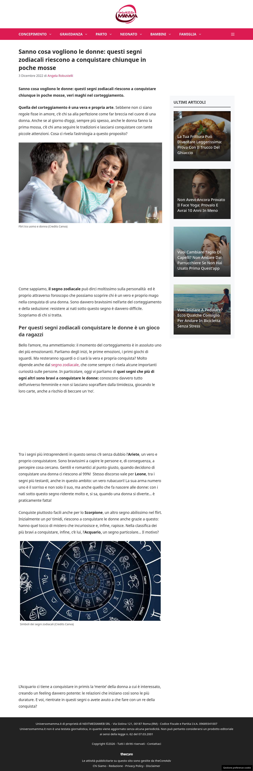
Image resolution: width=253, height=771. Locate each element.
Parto (106, 34)
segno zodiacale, (65, 364)
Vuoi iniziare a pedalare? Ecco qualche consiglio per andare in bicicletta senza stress (200, 318)
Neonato (133, 34)
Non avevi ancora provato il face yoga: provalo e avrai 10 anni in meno (201, 205)
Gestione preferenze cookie (237, 767)
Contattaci (154, 744)
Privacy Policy (134, 766)
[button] (232, 34)
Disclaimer (153, 766)
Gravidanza (76, 34)
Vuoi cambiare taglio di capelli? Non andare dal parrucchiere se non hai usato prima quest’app (199, 260)
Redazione (116, 766)
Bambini (162, 34)
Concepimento (37, 34)
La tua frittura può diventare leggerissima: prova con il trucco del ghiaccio (199, 144)
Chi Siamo (99, 766)
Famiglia (192, 34)
